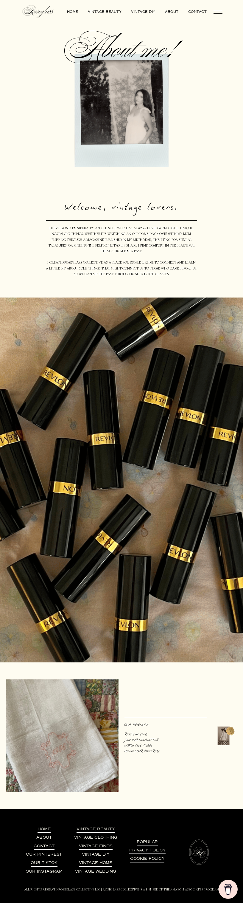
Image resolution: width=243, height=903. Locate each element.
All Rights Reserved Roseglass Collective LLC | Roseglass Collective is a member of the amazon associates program (121, 889)
